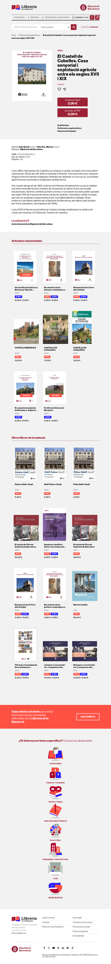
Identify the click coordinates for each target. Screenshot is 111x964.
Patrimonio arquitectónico (69, 128)
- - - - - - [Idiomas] (81, 17)
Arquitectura (63, 125)
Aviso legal (77, 917)
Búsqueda (89, 27)
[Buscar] (74, 27)
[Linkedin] (63, 948)
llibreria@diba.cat (19, 933)
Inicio (14, 35)
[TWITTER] (49, 948)
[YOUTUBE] (54, 948)
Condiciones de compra (82, 922)
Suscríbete (88, 716)
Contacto (46, 922)
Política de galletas (80, 931)
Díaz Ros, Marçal (45, 147)
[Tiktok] (72, 948)
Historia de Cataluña (66, 131)
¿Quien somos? (48, 917)
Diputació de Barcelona (31, 149)
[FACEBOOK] (44, 948)
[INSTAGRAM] (58, 948)
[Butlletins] (68, 948)
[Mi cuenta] (92, 17)
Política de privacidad (81, 926)
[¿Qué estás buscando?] (25, 27)
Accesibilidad (78, 936)
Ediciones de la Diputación (53, 926)
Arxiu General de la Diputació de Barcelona (32, 224)
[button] (97, 17)
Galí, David (24, 147)
